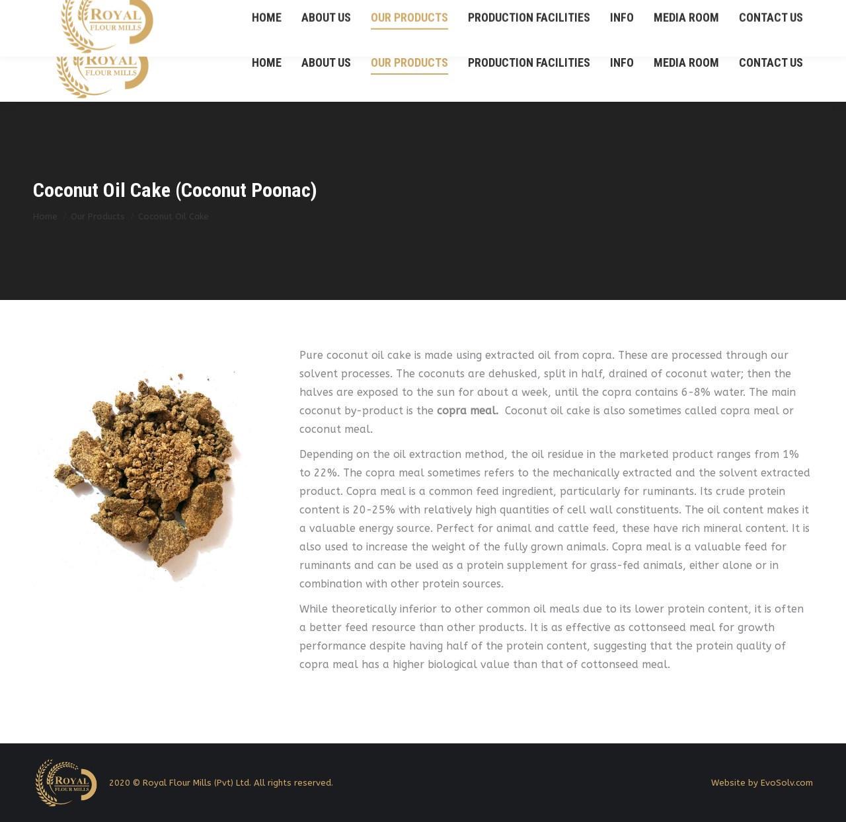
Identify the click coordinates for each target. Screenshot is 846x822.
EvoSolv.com (787, 783)
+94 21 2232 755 (743, 12)
